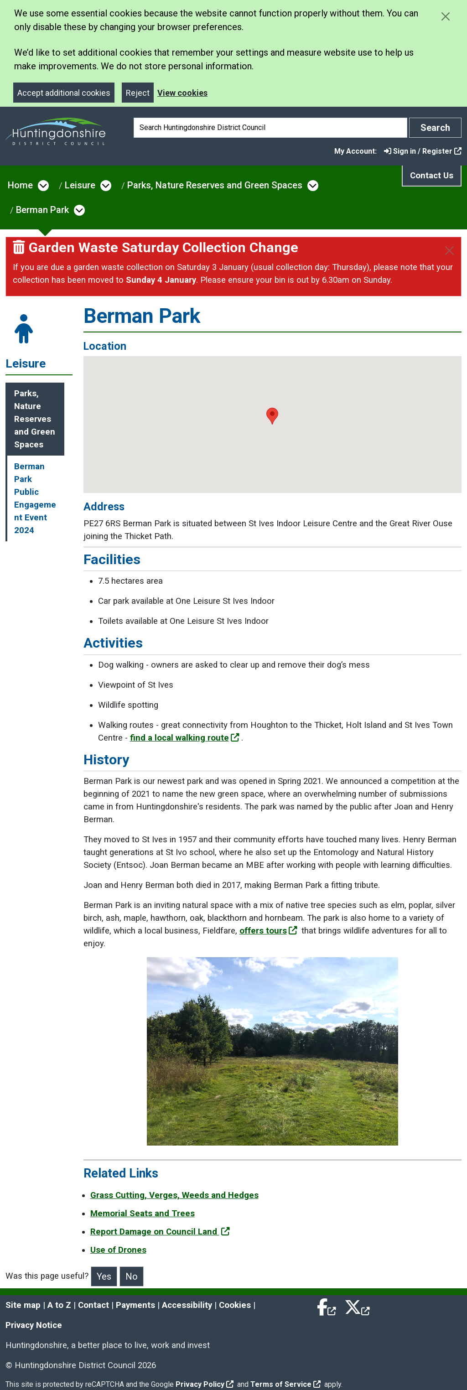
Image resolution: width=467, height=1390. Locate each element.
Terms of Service (285, 1384)
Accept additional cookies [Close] (63, 93)
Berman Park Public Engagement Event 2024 (35, 498)
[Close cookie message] (445, 16)
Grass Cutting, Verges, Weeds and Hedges (174, 1195)
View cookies (182, 93)
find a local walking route (184, 738)
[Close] (449, 250)
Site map (23, 1305)
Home (20, 185)
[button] (272, 416)
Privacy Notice (33, 1325)
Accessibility (187, 1305)
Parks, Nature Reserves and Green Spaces (214, 185)
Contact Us (431, 176)
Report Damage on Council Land (160, 1232)
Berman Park (42, 209)
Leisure (80, 185)
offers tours (268, 931)
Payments (135, 1305)
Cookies (235, 1305)
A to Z (59, 1305)
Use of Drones (118, 1250)
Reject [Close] (138, 93)
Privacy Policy (205, 1384)
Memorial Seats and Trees (142, 1213)
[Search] (270, 128)
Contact (93, 1305)
